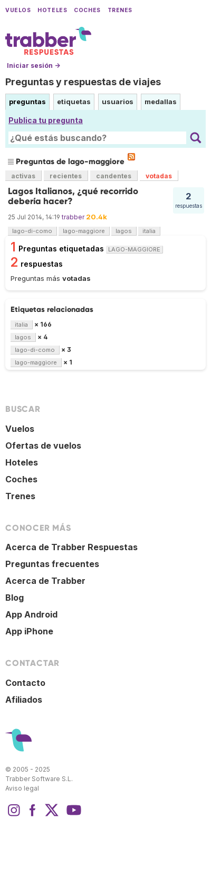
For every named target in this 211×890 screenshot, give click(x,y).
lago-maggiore (84, 231)
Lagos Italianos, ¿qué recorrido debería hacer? (73, 196)
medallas (161, 101)
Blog (14, 597)
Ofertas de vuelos (43, 445)
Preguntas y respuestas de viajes (83, 81)
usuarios (117, 101)
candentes (113, 176)
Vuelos (18, 10)
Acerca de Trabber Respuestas (71, 547)
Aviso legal (22, 788)
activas (23, 176)
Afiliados (23, 699)
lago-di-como (32, 231)
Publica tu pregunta (45, 120)
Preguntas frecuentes (52, 564)
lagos (124, 231)
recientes (66, 176)
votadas (159, 176)
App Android (31, 614)
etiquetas (74, 101)
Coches (87, 10)
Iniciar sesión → (33, 65)
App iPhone (29, 631)
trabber (73, 217)
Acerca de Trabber (45, 580)
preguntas (27, 101)
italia (149, 231)
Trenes (120, 10)
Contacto (25, 682)
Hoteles (52, 10)
